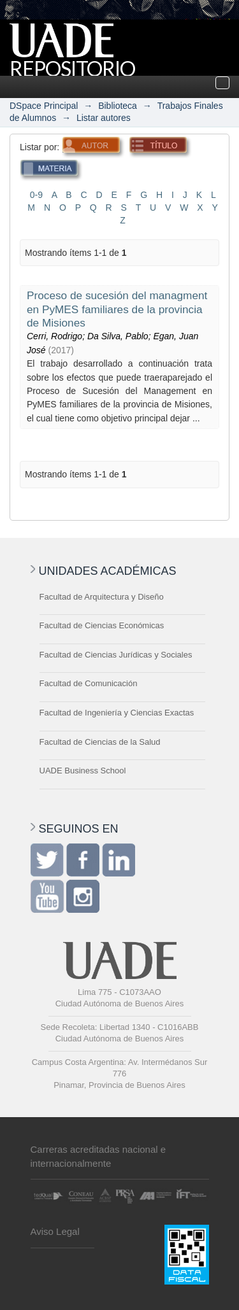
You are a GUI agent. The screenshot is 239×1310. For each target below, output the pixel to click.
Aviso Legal (55, 1231)
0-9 (36, 195)
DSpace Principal (44, 106)
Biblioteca (117, 106)
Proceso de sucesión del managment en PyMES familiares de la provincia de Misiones (117, 309)
